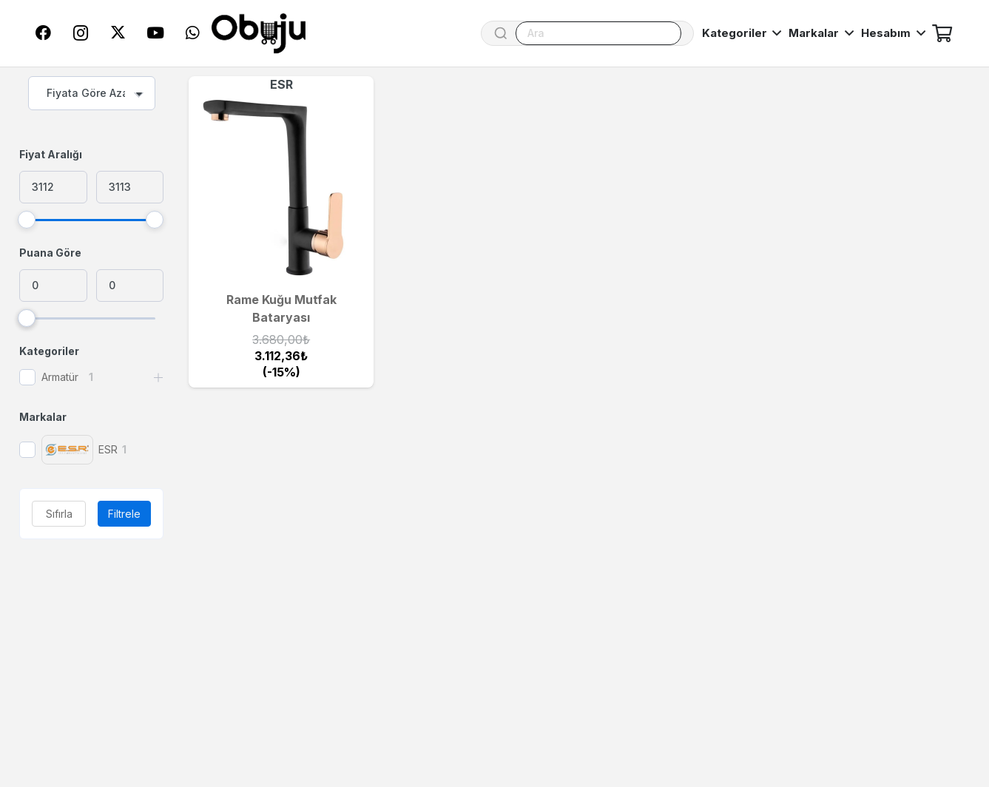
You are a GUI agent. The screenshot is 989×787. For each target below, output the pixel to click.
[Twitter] (117, 33)
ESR (281, 84)
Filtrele (124, 513)
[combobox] (92, 93)
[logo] (259, 33)
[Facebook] (43, 33)
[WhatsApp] (192, 33)
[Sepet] (942, 33)
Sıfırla (59, 513)
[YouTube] (155, 33)
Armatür (59, 377)
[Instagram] (80, 33)
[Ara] (598, 33)
